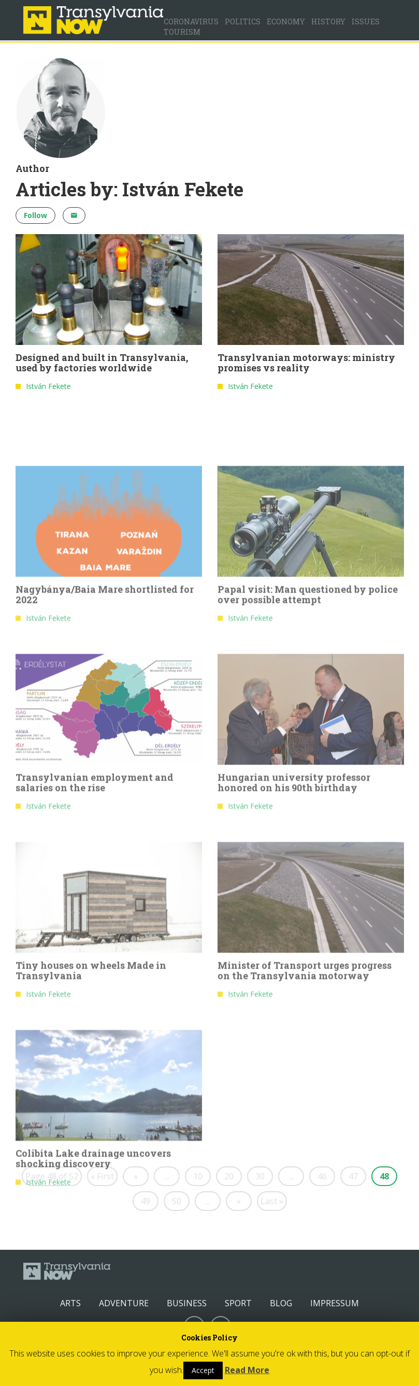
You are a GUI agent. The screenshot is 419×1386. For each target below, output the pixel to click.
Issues (366, 21)
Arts (70, 1303)
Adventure (124, 1303)
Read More (247, 1370)
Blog (281, 1303)
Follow (35, 215)
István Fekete (48, 387)
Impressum (334, 1303)
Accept (203, 1370)
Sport (238, 1303)
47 (353, 1176)
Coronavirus (191, 21)
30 (260, 1176)
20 (229, 1176)
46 (322, 1176)
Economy (286, 21)
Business (187, 1303)
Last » (272, 1201)
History (328, 21)
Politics (243, 21)
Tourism (182, 32)
